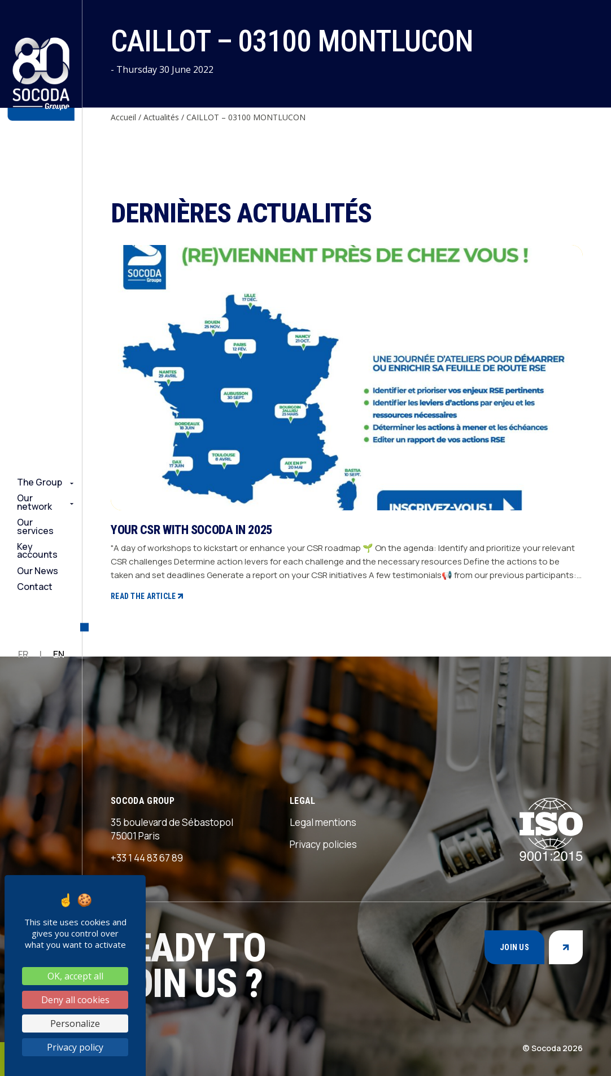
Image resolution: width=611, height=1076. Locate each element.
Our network (34, 502)
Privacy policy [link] (75, 1047)
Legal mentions (323, 822)
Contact (35, 587)
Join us (514, 947)
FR (23, 654)
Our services (35, 526)
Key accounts (37, 551)
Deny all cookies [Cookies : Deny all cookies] (75, 1000)
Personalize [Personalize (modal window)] (75, 1023)
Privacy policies (323, 844)
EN (58, 654)
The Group (39, 482)
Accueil (123, 117)
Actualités (161, 117)
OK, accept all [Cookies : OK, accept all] (75, 976)
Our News (37, 571)
